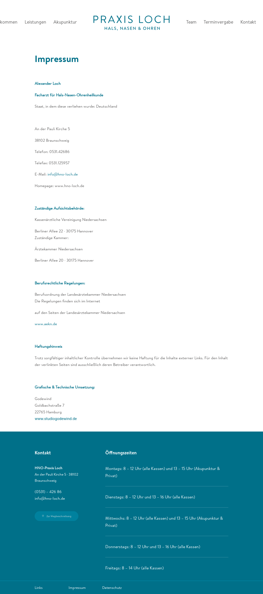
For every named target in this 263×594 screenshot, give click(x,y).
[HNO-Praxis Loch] (131, 22)
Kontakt (248, 22)
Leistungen (35, 22)
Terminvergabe (218, 22)
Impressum (77, 587)
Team (191, 22)
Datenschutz (112, 587)
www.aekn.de (46, 323)
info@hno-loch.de (63, 174)
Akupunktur (65, 22)
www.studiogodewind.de (56, 418)
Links (39, 587)
